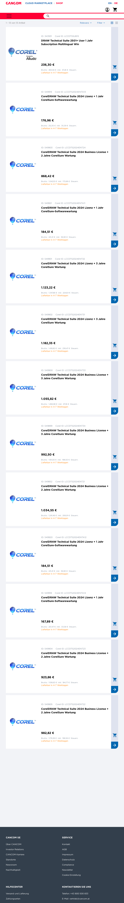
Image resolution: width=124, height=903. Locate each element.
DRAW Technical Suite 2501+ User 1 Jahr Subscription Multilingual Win (67, 42)
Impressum (67, 854)
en (110, 3)
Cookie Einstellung (71, 875)
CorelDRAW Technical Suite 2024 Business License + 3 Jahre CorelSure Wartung (74, 376)
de (116, 3)
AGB (64, 849)
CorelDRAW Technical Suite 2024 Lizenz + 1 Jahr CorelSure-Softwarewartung (72, 98)
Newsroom (11, 864)
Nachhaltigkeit (13, 870)
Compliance (68, 864)
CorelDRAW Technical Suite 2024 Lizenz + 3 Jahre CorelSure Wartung (73, 265)
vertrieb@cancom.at (79, 898)
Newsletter (67, 870)
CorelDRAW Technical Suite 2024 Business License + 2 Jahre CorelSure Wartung (74, 153)
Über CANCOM (13, 844)
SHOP (59, 3)
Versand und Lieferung (17, 893)
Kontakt (66, 844)
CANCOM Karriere (15, 854)
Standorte (11, 859)
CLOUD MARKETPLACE (38, 3)
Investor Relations (15, 849)
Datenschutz (68, 859)
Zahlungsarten (13, 898)
